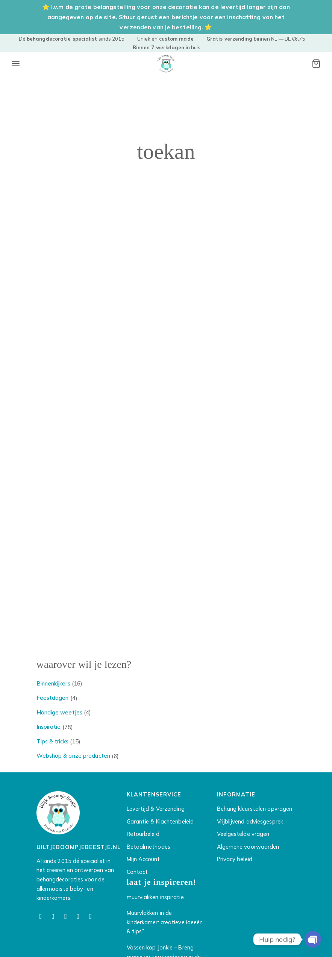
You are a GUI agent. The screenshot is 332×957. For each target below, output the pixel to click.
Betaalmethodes (148, 846)
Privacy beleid (234, 859)
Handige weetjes (59, 712)
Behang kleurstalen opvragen (255, 808)
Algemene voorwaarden (248, 846)
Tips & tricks (52, 741)
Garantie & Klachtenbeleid (160, 821)
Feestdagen (52, 697)
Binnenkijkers (53, 683)
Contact (137, 871)
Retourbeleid (143, 833)
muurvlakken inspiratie (155, 897)
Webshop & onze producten (73, 755)
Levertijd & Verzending (156, 808)
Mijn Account (143, 859)
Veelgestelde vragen (243, 833)
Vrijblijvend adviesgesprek (250, 821)
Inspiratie (48, 726)
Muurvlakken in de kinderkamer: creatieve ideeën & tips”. (165, 922)
